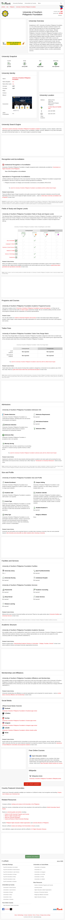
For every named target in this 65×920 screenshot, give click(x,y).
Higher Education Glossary (40, 897)
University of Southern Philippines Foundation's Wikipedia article (45, 778)
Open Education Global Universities (11, 905)
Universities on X (38, 869)
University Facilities (54, 614)
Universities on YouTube (39, 874)
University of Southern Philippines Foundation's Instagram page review (19, 725)
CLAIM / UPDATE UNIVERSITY (32, 784)
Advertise (30, 915)
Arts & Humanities (12, 240)
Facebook (6, 909)
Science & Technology (11, 253)
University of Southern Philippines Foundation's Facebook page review (19, 710)
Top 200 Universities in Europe (10, 874)
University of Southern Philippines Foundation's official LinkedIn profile (19, 730)
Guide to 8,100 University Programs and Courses (17, 814)
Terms (34, 915)
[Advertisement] (13, 29)
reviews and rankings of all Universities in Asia (22, 826)
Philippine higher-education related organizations (18, 822)
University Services (7, 615)
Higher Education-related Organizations (42, 889)
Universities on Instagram (39, 872)
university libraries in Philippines (41, 822)
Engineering (13, 257)
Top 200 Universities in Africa (9, 876)
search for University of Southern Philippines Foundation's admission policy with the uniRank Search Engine (33, 452)
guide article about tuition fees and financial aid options (26, 369)
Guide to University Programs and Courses (25, 317)
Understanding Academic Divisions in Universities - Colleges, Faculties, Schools (33, 643)
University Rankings (18, 3)
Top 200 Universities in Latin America (11, 872)
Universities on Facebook (39, 867)
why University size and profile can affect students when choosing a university (26, 533)
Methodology (20, 915)
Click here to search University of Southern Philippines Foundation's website (21, 128)
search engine (24, 309)
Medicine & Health (12, 250)
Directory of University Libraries (41, 892)
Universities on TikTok (39, 876)
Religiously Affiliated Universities (41, 894)
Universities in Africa (7, 894)
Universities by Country (30, 3)
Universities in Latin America (9, 889)
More (39, 3)
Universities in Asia (7, 897)
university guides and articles (14, 812)
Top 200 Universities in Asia (9, 879)
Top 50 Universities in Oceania (9, 881)
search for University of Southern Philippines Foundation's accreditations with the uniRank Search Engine (33, 187)
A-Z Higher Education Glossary (38, 829)
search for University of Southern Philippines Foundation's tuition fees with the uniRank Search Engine (33, 361)
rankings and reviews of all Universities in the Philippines (25, 804)
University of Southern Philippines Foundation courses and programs (33, 308)
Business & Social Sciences (10, 247)
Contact (25, 915)
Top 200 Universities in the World (10, 867)
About (15, 915)
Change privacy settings (45, 915)
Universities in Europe (8, 892)
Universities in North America (9, 887)
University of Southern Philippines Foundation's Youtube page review (19, 720)
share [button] (59, 15)
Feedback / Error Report (32, 856)
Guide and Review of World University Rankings (17, 819)
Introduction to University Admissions (45, 460)
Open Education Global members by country (51, 763)
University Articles (38, 887)
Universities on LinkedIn (39, 879)
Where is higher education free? (13, 815)
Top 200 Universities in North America (11, 869)
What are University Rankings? (12, 817)
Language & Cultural (11, 243)
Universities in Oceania (8, 899)
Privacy (37, 915)
